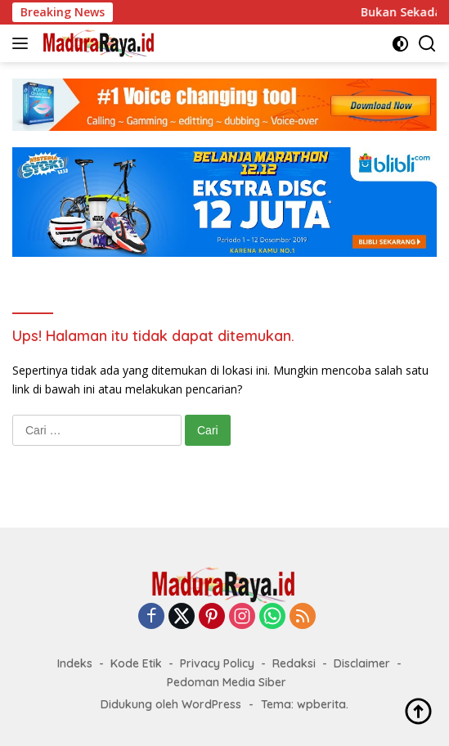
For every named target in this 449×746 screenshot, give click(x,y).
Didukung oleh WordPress (171, 704)
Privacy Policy (217, 663)
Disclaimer (362, 663)
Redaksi (294, 663)
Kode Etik (136, 663)
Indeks (74, 663)
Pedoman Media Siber (226, 682)
